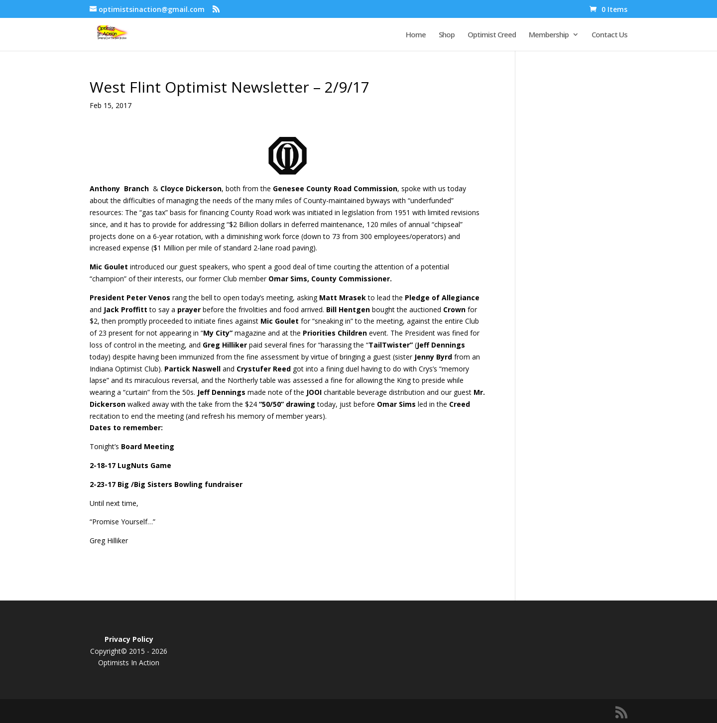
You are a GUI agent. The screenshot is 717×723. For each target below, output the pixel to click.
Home (416, 35)
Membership (549, 35)
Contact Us (609, 35)
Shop (447, 35)
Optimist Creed (492, 35)
